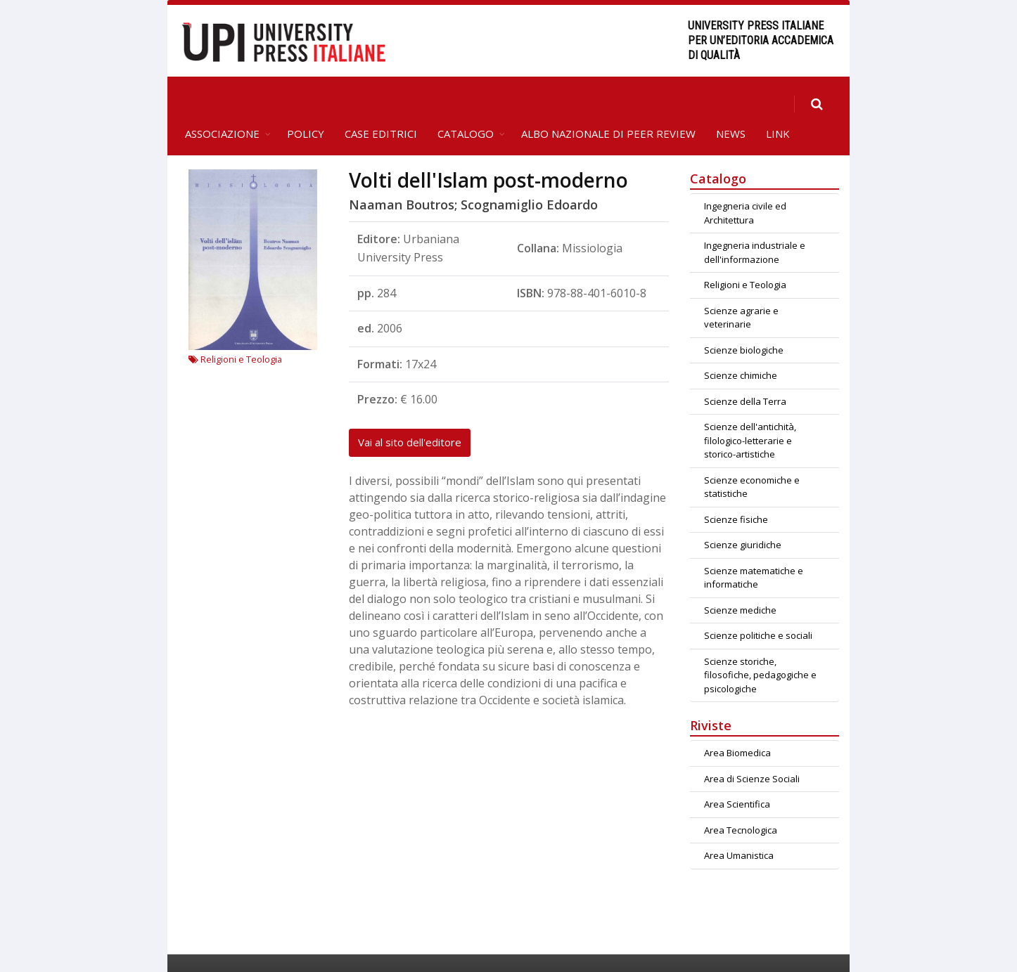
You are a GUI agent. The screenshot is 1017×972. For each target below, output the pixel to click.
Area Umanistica (739, 824)
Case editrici (381, 103)
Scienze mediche (740, 579)
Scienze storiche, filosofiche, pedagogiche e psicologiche (760, 644)
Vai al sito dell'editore (409, 411)
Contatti (717, 947)
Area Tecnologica (740, 799)
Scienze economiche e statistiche (752, 456)
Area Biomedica (737, 721)
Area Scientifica (737, 773)
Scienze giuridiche (742, 513)
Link (778, 103)
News (731, 103)
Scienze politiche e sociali (758, 604)
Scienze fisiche (736, 488)
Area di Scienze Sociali (752, 747)
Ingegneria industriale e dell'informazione (754, 221)
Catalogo (465, 103)
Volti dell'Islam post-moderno (488, 149)
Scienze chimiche (740, 344)
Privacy (820, 947)
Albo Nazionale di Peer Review (608, 103)
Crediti (769, 947)
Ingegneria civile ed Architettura (745, 182)
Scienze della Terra (745, 370)
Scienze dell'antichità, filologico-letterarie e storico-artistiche (750, 409)
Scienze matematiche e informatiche (753, 546)
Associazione (222, 103)
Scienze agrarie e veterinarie (741, 286)
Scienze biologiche (743, 319)
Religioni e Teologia (235, 328)
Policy (305, 103)
